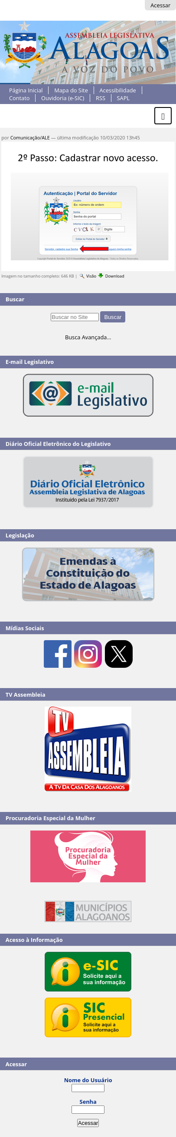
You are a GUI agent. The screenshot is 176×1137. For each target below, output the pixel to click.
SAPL (123, 98)
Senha (88, 1101)
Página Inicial (26, 90)
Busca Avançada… (88, 337)
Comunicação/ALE (30, 137)
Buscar (15, 299)
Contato (19, 98)
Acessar (160, 5)
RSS (100, 98)
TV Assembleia (26, 694)
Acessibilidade (117, 90)
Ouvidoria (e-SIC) (62, 98)
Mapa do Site (71, 90)
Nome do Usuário (88, 1080)
